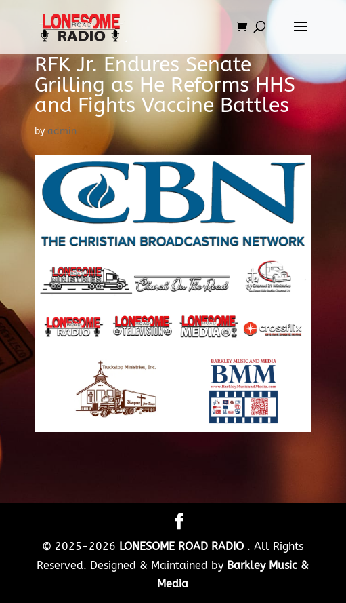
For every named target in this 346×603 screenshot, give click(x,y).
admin (62, 131)
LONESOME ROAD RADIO (183, 546)
